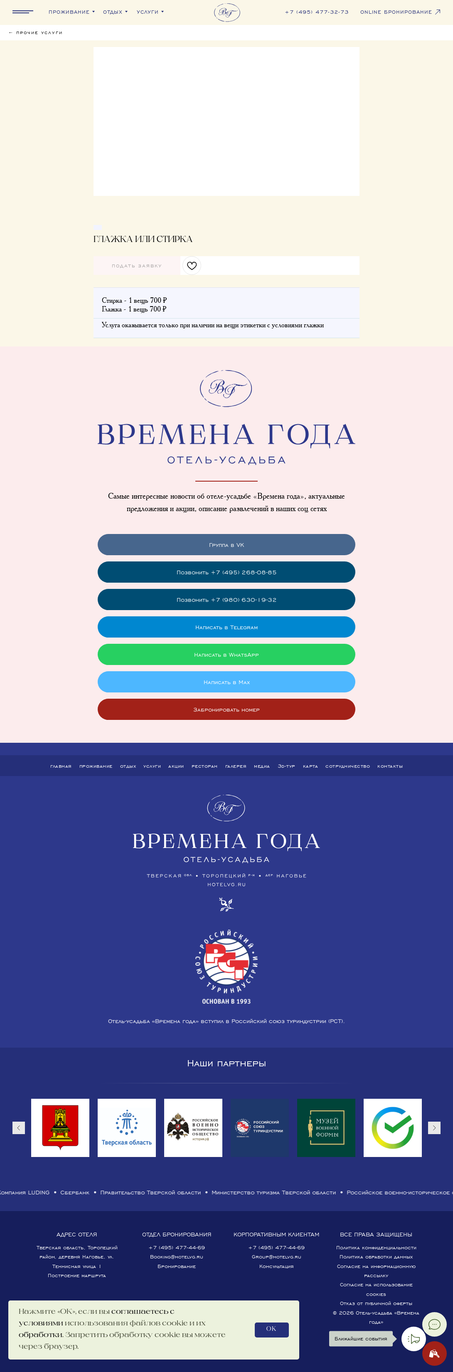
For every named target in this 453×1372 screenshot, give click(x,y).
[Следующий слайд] (434, 1128)
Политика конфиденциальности (376, 1247)
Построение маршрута (77, 1275)
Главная (61, 765)
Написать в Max (227, 682)
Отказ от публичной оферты (376, 1303)
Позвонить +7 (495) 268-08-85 (227, 572)
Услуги (152, 765)
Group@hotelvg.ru (276, 1256)
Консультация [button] (276, 1266)
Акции (176, 765)
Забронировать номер (226, 709)
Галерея (236, 765)
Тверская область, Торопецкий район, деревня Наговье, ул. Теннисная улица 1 (77, 1257)
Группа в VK (226, 545)
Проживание (96, 765)
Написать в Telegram (226, 627)
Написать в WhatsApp (226, 654)
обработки (40, 1335)
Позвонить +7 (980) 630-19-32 (227, 599)
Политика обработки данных (376, 1256)
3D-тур (286, 765)
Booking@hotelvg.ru (176, 1256)
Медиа (262, 765)
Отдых (128, 765)
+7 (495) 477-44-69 (176, 1247)
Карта (310, 765)
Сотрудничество (347, 765)
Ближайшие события (358, 1338)
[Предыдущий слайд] (18, 1128)
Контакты (390, 765)
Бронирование (177, 1266)
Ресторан (205, 765)
